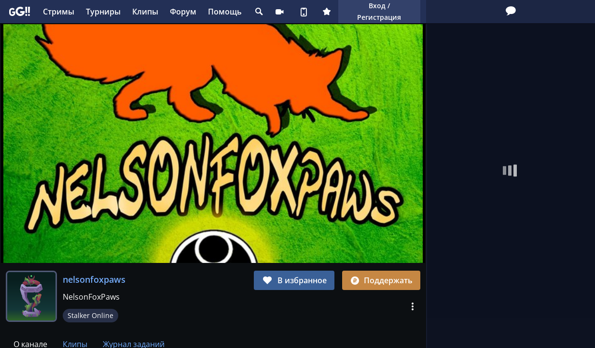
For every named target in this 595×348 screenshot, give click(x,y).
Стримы (58, 11)
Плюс (326, 11)
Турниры (103, 11)
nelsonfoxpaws (94, 279)
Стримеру (279, 11)
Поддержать (381, 280)
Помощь (225, 11)
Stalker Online (90, 315)
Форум (183, 11)
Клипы (145, 11)
